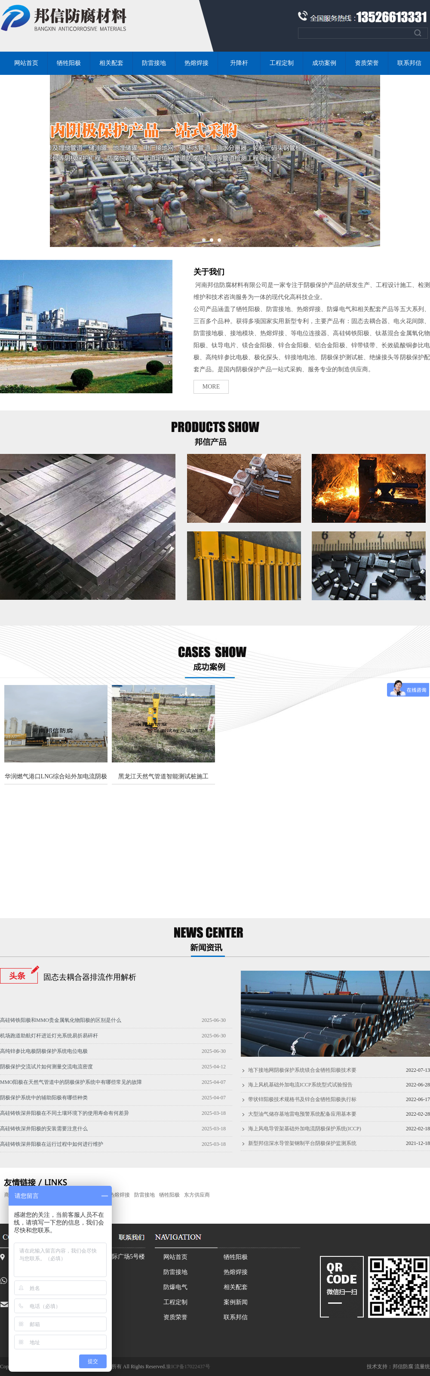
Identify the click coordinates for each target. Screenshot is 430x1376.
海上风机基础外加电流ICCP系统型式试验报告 (300, 1085)
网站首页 (26, 63)
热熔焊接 (196, 63)
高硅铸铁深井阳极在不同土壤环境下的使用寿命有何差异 (64, 1113)
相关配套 (111, 63)
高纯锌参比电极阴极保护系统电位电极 (44, 1051)
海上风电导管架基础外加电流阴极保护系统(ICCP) (304, 1129)
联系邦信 (236, 1317)
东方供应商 (197, 1195)
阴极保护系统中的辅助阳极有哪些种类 (44, 1098)
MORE (211, 386)
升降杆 (239, 63)
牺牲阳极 (69, 63)
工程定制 (282, 63)
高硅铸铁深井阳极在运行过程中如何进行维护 (51, 1144)
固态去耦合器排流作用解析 (89, 977)
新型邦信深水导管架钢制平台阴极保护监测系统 (302, 1143)
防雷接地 (154, 63)
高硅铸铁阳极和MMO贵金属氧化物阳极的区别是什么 (60, 1020)
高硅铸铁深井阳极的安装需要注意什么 (44, 1129)
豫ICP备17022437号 (188, 1367)
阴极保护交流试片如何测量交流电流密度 (46, 1067)
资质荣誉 (367, 63)
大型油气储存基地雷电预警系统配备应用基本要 (302, 1114)
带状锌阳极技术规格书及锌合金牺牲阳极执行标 (302, 1099)
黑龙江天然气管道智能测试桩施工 (163, 776)
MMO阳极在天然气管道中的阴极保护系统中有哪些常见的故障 (71, 1082)
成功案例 (324, 63)
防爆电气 (175, 1287)
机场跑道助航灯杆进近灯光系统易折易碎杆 (49, 1036)
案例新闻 (236, 1302)
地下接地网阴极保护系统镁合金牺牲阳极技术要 (302, 1070)
